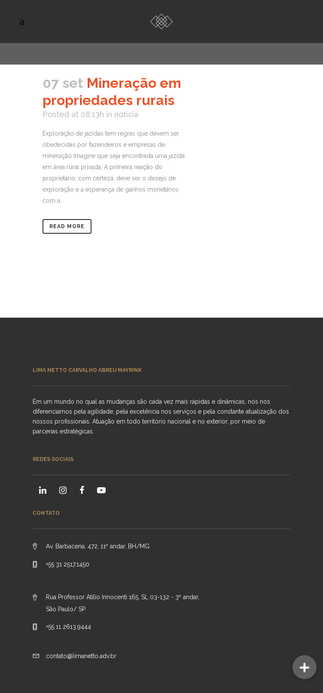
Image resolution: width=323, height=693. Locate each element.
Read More (67, 226)
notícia (126, 114)
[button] (305, 667)
